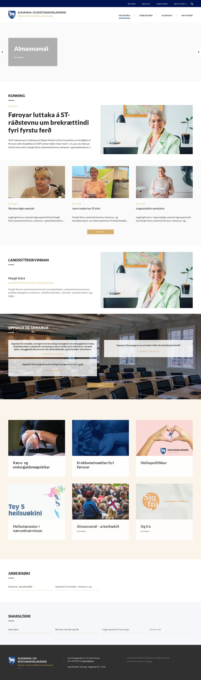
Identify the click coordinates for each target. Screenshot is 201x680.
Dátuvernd (146, 4)
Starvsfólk (131, 4)
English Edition (162, 4)
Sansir (150, 661)
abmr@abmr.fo (88, 661)
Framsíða (124, 15)
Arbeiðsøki (146, 15)
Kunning (167, 15)
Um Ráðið (187, 15)
